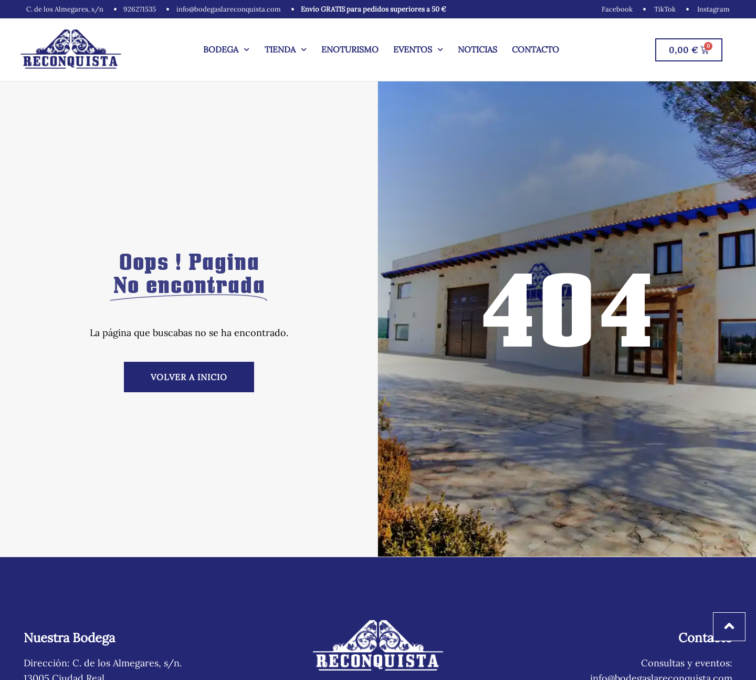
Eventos (418, 50)
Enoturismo (350, 50)
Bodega (226, 50)
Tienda (286, 50)
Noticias (477, 50)
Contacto (535, 50)
